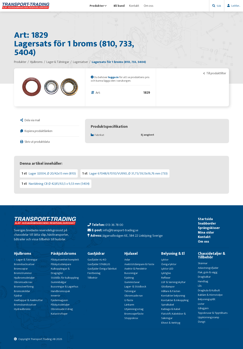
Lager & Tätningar (26, 259)
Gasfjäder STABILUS (99, 264)
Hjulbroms (22, 253)
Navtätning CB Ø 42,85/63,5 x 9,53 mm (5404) (59, 183)
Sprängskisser (209, 228)
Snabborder (207, 223)
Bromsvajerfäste (133, 313)
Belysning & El (173, 253)
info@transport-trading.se (120, 230)
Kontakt (134, 5)
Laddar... (235, 5)
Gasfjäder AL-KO (97, 259)
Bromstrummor (23, 273)
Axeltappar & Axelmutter (28, 300)
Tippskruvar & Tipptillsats (213, 313)
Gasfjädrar (96, 253)
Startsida (205, 219)
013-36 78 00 (114, 225)
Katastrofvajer (59, 313)
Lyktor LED (167, 268)
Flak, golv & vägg (207, 272)
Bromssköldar (22, 291)
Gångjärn (203, 308)
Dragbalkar (204, 276)
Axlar (127, 259)
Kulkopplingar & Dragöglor (60, 271)
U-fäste (128, 300)
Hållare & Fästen (170, 291)
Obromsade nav (23, 282)
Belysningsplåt (206, 299)
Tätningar (130, 291)
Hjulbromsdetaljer (24, 277)
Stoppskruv (131, 318)
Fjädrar (18, 295)
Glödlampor (168, 286)
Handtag (203, 281)
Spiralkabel (167, 304)
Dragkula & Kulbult (209, 290)
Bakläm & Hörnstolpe (210, 294)
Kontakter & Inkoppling (175, 300)
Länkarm (129, 304)
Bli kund (119, 5)
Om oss (148, 5)
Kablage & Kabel (170, 309)
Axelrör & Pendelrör (135, 268)
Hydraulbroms (22, 309)
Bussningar (131, 273)
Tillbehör (93, 277)
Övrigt (201, 321)
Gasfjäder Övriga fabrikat (102, 268)
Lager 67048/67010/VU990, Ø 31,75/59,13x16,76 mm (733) (128, 173)
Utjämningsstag (134, 309)
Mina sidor (206, 232)
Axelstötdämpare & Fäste (139, 264)
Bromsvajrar (21, 268)
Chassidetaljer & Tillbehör (211, 255)
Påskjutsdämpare (61, 264)
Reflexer (165, 277)
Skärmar (202, 263)
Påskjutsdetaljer (60, 304)
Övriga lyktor (168, 264)
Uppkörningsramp (208, 317)
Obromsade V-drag (62, 309)
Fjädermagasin (59, 300)
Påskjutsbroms (63, 253)
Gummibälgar (58, 282)
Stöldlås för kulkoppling (65, 277)
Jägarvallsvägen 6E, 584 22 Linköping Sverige (132, 235)
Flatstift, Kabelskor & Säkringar (173, 316)
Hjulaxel (131, 253)
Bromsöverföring (24, 286)
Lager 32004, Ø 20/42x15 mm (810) (52, 173)
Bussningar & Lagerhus (64, 286)
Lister (201, 303)
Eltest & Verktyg (170, 322)
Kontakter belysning (173, 295)
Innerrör (55, 295)
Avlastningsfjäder (208, 268)
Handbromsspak (60, 291)
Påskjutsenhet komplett (65, 259)
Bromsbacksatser (24, 264)
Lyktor (165, 259)
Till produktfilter (214, 73)
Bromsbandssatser (25, 304)
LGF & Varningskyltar (173, 282)
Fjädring (129, 277)
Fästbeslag (94, 273)
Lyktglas (166, 273)
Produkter (98, 5)
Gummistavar (132, 282)
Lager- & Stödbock (135, 286)
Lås (200, 285)
